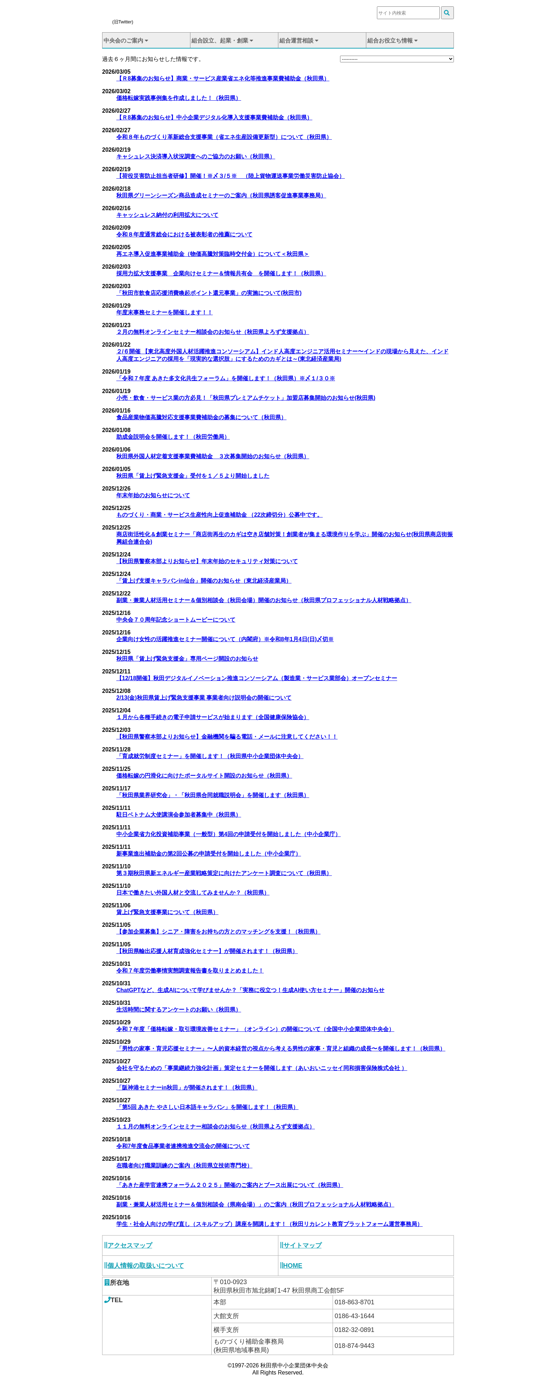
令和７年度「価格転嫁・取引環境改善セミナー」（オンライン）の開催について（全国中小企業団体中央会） (255, 1029)
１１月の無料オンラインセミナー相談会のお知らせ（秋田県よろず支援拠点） (215, 1127)
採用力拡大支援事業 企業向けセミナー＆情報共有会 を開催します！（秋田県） (221, 273)
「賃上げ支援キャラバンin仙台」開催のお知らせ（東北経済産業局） (203, 581)
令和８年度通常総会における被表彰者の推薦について (184, 234)
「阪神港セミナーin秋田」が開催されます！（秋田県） (186, 1088)
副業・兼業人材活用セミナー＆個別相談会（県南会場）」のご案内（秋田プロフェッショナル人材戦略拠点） (255, 1205)
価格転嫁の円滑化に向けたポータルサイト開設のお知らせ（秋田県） (204, 776)
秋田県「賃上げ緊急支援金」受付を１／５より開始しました (192, 476)
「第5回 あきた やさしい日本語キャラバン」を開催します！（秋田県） (207, 1107)
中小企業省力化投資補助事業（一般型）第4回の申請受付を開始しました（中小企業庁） (228, 834)
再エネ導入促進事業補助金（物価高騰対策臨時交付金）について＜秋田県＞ (212, 254)
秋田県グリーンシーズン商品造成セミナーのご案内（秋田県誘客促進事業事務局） (221, 195)
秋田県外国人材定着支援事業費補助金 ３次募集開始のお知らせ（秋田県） (212, 456)
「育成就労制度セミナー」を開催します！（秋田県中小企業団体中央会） (210, 756)
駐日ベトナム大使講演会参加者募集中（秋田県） (178, 815)
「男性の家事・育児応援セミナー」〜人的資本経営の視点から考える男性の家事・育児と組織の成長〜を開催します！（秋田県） (280, 1049)
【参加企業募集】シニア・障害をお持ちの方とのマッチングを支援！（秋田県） (218, 932)
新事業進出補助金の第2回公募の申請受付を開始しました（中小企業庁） (208, 854)
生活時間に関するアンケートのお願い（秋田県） (178, 1010)
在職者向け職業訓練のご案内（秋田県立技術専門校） (184, 1166)
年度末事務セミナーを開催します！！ (164, 312)
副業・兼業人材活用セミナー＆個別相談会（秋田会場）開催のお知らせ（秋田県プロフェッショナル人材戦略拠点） (263, 600)
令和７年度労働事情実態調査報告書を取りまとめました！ (190, 971)
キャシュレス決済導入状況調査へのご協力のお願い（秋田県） (195, 156)
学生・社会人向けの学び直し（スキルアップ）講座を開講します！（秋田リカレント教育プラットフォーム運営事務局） (269, 1224)
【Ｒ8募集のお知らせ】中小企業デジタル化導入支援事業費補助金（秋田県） (214, 117)
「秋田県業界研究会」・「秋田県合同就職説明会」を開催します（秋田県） (212, 795)
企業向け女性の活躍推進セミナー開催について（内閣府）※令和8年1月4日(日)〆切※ (225, 639)
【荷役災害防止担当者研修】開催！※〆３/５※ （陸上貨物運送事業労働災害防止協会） (230, 176)
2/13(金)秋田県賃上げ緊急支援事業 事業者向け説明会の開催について (203, 698)
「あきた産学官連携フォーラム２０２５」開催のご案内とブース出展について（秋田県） (229, 1185)
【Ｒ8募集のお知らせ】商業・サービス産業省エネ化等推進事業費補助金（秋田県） (222, 78)
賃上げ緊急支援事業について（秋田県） (167, 912)
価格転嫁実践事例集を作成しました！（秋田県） (178, 98)
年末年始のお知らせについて (153, 495)
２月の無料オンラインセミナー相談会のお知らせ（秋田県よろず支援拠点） (212, 332)
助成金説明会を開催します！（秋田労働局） (173, 437)
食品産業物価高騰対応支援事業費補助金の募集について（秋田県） (201, 417)
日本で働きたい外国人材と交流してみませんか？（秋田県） (192, 893)
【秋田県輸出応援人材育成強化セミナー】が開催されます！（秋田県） (207, 951)
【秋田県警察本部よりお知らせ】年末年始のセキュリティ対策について (207, 561)
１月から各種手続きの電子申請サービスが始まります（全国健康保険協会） (212, 717)
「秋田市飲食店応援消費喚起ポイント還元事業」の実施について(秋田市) (209, 293)
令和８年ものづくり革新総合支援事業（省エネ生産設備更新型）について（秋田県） (224, 137)
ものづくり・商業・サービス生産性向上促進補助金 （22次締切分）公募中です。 (219, 515)
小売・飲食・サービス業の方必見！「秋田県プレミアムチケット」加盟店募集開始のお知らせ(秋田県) (246, 398)
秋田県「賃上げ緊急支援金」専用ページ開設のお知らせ (187, 659)
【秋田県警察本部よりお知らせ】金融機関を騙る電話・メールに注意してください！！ (227, 737)
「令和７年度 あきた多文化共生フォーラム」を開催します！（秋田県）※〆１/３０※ (225, 378)
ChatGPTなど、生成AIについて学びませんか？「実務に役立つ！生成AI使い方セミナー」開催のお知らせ (250, 990)
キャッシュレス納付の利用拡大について (167, 215)
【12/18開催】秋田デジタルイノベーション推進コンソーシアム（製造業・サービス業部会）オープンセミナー (256, 678)
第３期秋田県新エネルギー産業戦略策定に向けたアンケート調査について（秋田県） (224, 873)
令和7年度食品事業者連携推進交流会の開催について (183, 1146)
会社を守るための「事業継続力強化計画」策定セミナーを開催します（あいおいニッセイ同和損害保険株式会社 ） (261, 1068)
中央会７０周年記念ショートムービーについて (175, 620)
